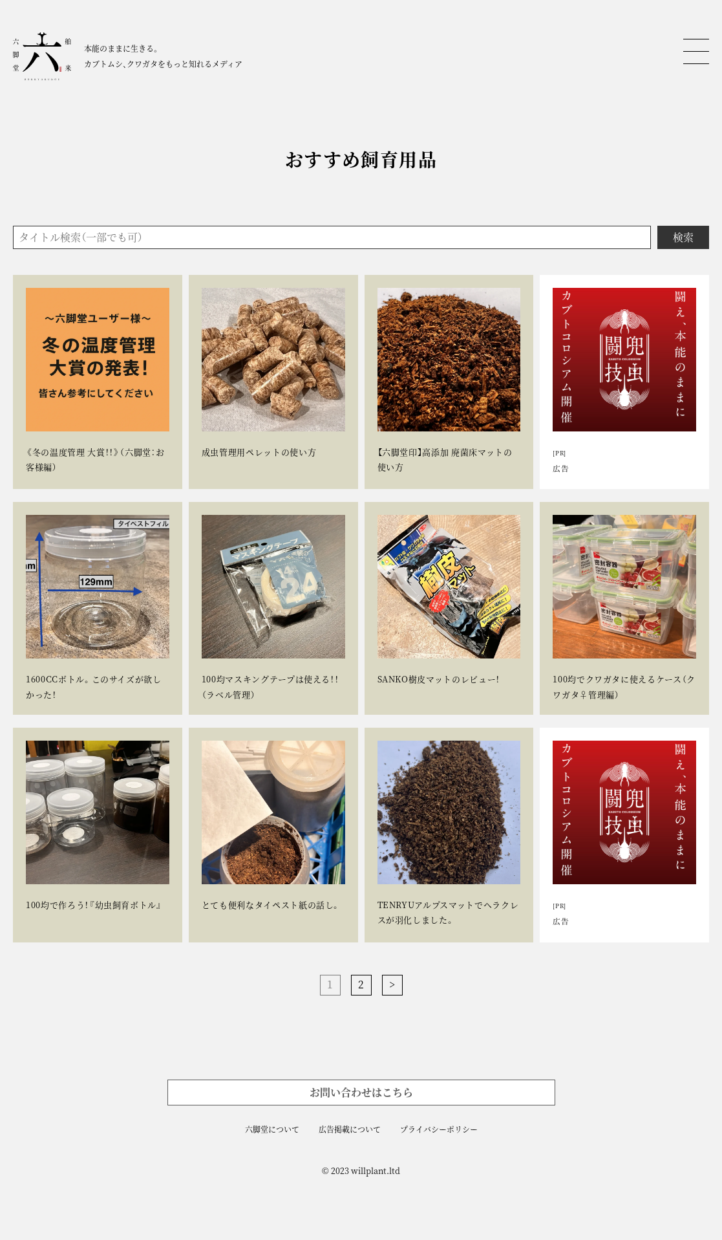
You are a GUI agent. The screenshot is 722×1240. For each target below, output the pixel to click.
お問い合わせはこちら (361, 1092)
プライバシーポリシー (439, 1129)
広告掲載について (350, 1129)
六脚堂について (272, 1129)
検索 (683, 237)
